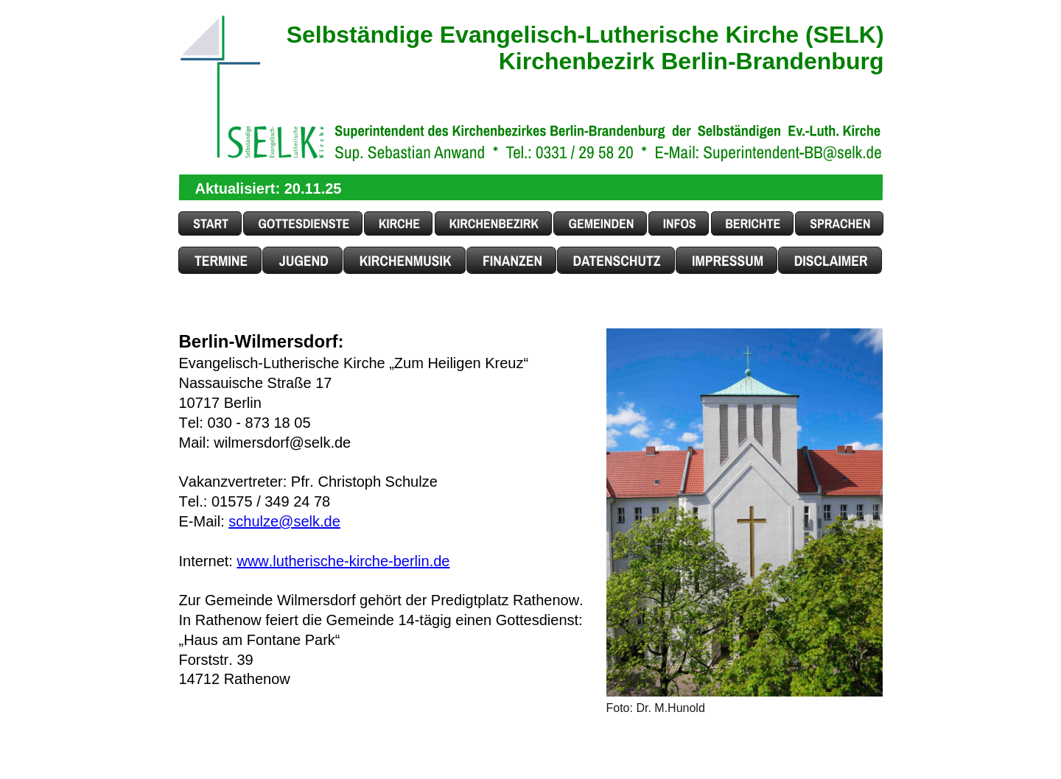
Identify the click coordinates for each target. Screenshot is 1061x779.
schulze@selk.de (284, 521)
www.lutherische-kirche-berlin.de (343, 561)
